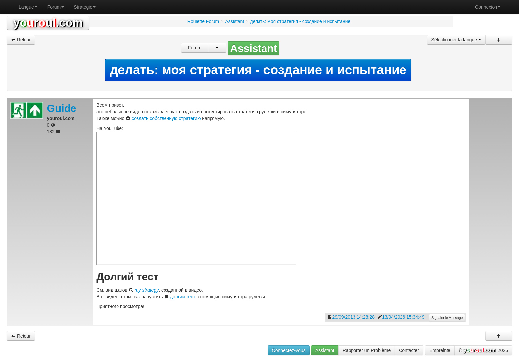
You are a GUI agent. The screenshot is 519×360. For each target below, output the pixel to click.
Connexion (487, 7)
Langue (28, 7)
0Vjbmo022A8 (196, 198)
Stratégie (85, 7)
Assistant (324, 350)
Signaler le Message (447, 318)
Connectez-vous (289, 350)
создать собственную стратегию (166, 118)
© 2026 (483, 351)
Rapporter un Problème (367, 350)
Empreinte (439, 350)
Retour (21, 39)
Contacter (409, 350)
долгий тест (182, 296)
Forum (55, 7)
